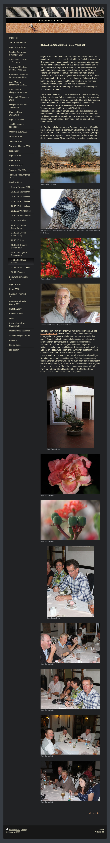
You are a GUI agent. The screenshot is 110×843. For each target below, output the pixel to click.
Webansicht (99, 832)
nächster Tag (94, 813)
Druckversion (13, 830)
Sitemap (24, 830)
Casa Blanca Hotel (49, 333)
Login (102, 829)
